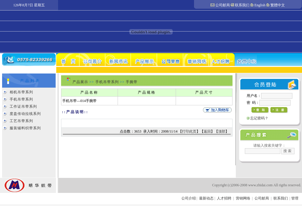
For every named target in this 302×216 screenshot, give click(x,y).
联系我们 (242, 5)
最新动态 (206, 198)
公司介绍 (188, 198)
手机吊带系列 (21, 99)
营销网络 (243, 198)
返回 (207, 131)
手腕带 (131, 82)
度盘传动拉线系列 (25, 114)
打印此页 (189, 131)
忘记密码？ (259, 118)
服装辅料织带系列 (25, 128)
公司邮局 (222, 5)
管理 (294, 198)
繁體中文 (277, 5)
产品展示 (80, 82)
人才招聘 (224, 198)
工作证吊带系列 (23, 106)
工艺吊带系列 (21, 121)
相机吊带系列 (21, 92)
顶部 (221, 131)
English (260, 5)
